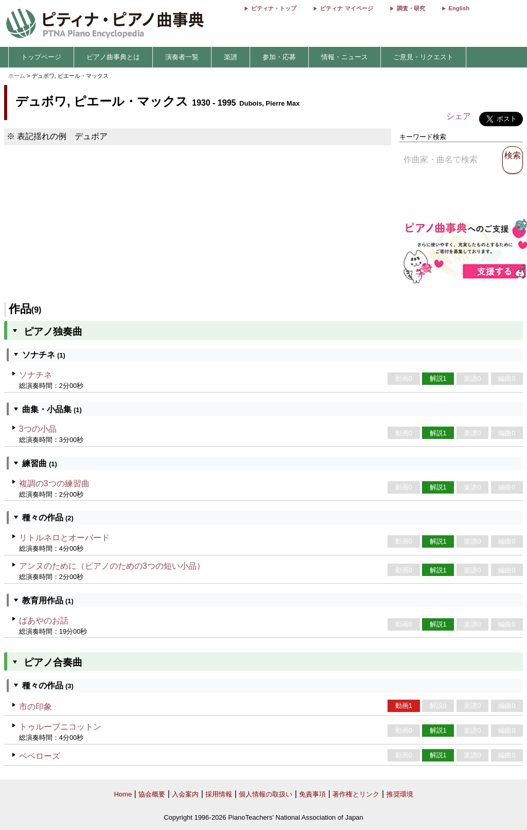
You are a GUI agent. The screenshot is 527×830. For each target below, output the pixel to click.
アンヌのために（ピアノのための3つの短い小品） (112, 566)
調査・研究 (411, 8)
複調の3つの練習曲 (54, 483)
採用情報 (218, 794)
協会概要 (151, 794)
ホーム (16, 76)
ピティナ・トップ (273, 8)
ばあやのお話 (43, 620)
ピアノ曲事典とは (113, 57)
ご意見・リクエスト (423, 57)
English (459, 8)
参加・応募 (279, 57)
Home (123, 794)
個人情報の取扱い (265, 794)
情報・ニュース (344, 57)
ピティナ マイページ (346, 8)
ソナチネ (35, 374)
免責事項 (312, 794)
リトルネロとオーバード (64, 537)
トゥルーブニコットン (60, 726)
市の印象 (35, 706)
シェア (458, 116)
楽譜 (230, 57)
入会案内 (185, 794)
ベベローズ (39, 756)
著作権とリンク (355, 794)
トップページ (41, 57)
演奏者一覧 (182, 57)
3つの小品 (38, 429)
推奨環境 (400, 794)
